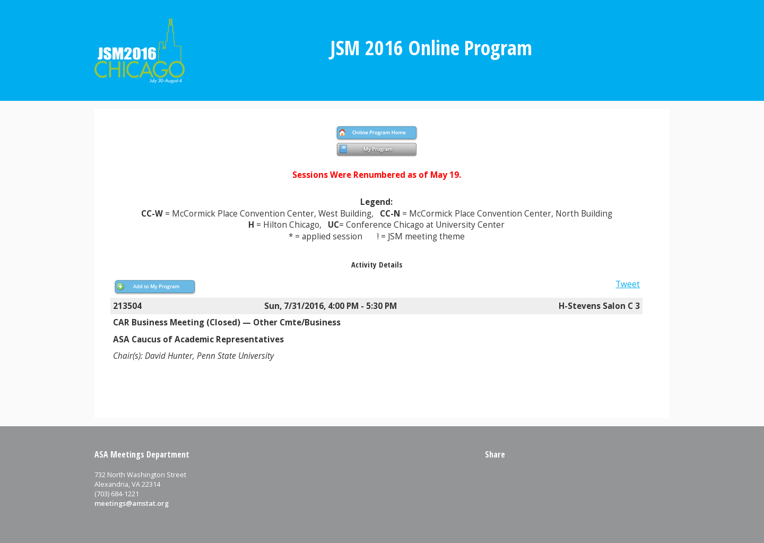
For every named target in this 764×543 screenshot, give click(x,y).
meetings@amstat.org (131, 503)
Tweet (627, 284)
